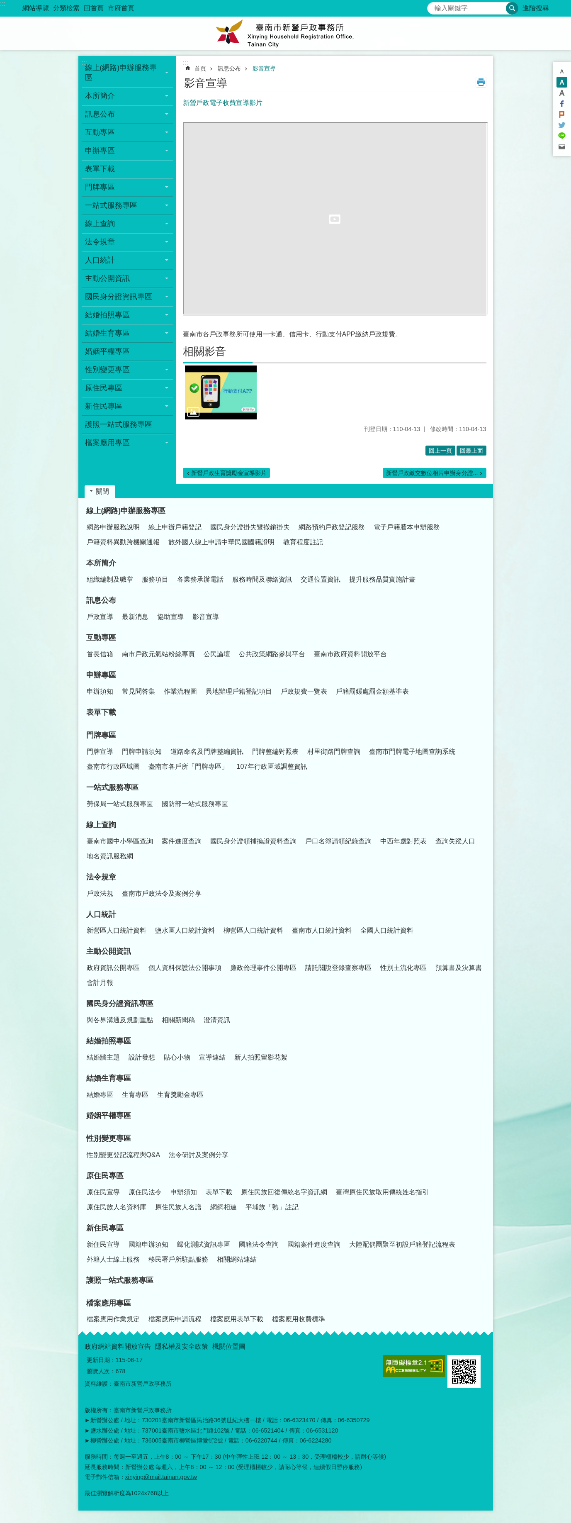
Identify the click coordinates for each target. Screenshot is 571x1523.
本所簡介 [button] (100, 96)
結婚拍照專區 (108, 1041)
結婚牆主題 (103, 1057)
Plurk (561, 114)
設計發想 (142, 1057)
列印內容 (481, 82)
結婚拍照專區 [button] (107, 315)
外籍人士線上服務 (113, 1259)
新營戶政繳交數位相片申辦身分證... (432, 473)
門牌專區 (101, 735)
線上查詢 (101, 825)
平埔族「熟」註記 (272, 1207)
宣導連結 (212, 1057)
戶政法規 (100, 893)
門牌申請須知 (142, 751)
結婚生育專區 (108, 1078)
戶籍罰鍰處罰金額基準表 (372, 691)
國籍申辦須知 (148, 1244)
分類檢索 (66, 8)
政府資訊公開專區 (113, 967)
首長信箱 (100, 654)
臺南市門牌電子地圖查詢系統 (412, 751)
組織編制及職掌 (110, 579)
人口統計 (101, 914)
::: (2, 3)
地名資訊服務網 (110, 856)
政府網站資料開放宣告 (118, 1346)
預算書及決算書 (458, 967)
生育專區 (135, 1094)
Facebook (561, 103)
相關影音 (204, 351)
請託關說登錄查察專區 (338, 967)
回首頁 (94, 8)
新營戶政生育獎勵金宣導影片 (229, 473)
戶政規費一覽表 (304, 691)
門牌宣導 (100, 751)
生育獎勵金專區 (180, 1094)
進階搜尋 (535, 8)
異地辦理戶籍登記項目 (239, 691)
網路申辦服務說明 (113, 527)
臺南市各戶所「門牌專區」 (188, 766)
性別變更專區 (108, 1138)
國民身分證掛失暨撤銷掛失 (250, 527)
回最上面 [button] (471, 450)
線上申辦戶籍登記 (175, 527)
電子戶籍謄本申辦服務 (407, 527)
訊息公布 (229, 68)
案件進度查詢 (182, 841)
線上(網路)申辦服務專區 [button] (121, 72)
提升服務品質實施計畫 (382, 579)
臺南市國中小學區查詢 (120, 841)
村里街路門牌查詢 (333, 751)
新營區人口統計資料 (116, 930)
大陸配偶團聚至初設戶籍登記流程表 (402, 1244)
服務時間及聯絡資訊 (262, 579)
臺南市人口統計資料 (322, 930)
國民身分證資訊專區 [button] (118, 296)
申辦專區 (101, 675)
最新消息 (135, 616)
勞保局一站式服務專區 (120, 803)
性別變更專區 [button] (107, 370)
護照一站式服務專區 (118, 424)
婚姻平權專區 (107, 351)
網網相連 (223, 1207)
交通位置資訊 (320, 579)
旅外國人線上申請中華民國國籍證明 (221, 542)
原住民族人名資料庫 (116, 1207)
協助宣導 (170, 616)
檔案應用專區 (108, 1303)
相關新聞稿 (178, 1019)
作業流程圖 (180, 691)
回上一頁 (440, 450)
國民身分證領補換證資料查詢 (253, 841)
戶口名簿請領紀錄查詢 (338, 841)
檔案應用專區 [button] (107, 443)
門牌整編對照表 (275, 751)
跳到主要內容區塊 (4, 4)
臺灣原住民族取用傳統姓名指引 (382, 1192)
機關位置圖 (228, 1346)
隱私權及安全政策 (181, 1346)
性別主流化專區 (403, 967)
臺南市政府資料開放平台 (350, 654)
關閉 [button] (102, 491)
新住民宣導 (103, 1244)
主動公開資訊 (108, 951)
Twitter (561, 125)
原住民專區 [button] (103, 388)
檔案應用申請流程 (175, 1319)
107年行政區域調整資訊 (272, 766)
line (561, 136)
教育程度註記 (303, 542)
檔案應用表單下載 (236, 1319)
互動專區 (101, 638)
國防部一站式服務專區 (195, 803)
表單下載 (100, 169)
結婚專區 (100, 1094)
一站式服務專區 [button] (111, 205)
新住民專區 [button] (103, 406)
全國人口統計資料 (386, 930)
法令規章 (101, 877)
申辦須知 (100, 691)
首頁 (200, 68)
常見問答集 (138, 691)
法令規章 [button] (100, 242)
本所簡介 (101, 563)
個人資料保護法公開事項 (184, 967)
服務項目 (155, 579)
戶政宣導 (100, 616)
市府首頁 (121, 8)
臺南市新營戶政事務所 (285, 33)
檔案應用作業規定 (113, 1319)
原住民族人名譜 (178, 1207)
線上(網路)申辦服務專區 (126, 511)
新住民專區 (105, 1228)
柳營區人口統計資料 (253, 930)
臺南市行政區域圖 (113, 766)
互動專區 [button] (100, 132)
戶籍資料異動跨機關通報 (123, 542)
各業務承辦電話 (200, 579)
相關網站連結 (237, 1259)
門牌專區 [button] (100, 187)
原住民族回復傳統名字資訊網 (284, 1192)
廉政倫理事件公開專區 (263, 967)
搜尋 (433, 6)
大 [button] (561, 93)
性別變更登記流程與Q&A (123, 1154)
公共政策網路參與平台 (272, 654)
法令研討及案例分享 (198, 1154)
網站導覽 (35, 8)
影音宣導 (264, 68)
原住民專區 (105, 1176)
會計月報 (100, 982)
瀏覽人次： (101, 1371)
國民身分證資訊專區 (119, 1003)
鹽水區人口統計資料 (185, 930)
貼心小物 (177, 1057)
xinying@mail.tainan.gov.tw (161, 1477)
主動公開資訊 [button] (107, 278)
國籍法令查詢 (259, 1244)
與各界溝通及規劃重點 (120, 1019)
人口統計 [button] (100, 260)
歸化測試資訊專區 (203, 1244)
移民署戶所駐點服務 (178, 1259)
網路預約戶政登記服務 (332, 527)
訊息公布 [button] (100, 114)
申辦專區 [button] (100, 150)
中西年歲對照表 (403, 841)
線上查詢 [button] (100, 223)
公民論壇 (217, 654)
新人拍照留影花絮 (260, 1057)
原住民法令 (145, 1192)
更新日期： (101, 1360)
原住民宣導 (103, 1192)
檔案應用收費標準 (298, 1319)
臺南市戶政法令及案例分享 (162, 893)
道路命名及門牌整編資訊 (206, 751)
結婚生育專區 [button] (107, 333)
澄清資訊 (217, 1019)
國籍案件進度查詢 (313, 1244)
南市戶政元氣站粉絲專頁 (158, 654)
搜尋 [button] (512, 8)
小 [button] (561, 71)
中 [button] (561, 82)
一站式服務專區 (112, 787)
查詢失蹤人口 (455, 841)
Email (561, 146)
